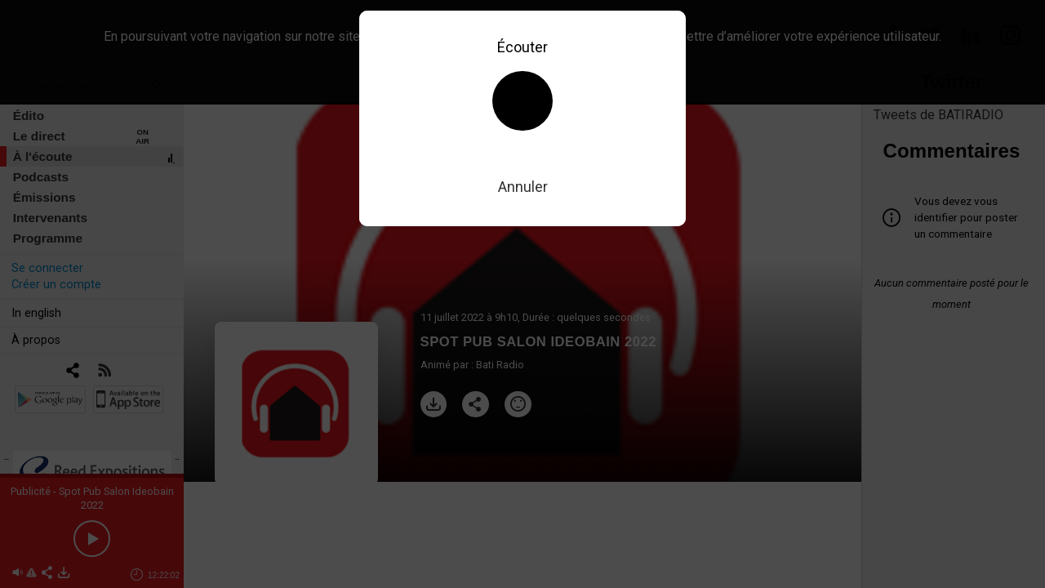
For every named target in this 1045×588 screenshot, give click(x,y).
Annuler (523, 186)
